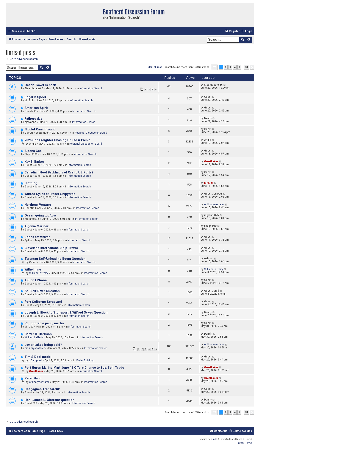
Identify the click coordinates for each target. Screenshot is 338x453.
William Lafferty (38, 273)
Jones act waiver (37, 237)
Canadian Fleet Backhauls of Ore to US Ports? (59, 172)
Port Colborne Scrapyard (43, 302)
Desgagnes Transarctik (42, 389)
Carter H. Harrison (38, 334)
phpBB (214, 439)
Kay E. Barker (34, 162)
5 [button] (239, 67)
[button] (214, 67)
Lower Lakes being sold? (43, 345)
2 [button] (225, 67)
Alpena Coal (33, 151)
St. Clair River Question (42, 291)
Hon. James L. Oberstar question (49, 400)
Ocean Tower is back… (41, 85)
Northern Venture (38, 205)
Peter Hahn (33, 378)
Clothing (31, 183)
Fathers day (33, 119)
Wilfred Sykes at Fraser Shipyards (50, 194)
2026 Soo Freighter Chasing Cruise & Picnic (57, 140)
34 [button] (246, 67)
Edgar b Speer (35, 97)
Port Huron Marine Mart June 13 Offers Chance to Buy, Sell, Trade (74, 368)
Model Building (85, 360)
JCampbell (35, 360)
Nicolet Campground (40, 129)
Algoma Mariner (37, 226)
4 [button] (234, 67)
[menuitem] (31, 31)
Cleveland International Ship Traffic (51, 248)
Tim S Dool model (38, 357)
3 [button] (230, 67)
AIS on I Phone (36, 280)
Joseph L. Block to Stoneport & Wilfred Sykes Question (66, 312)
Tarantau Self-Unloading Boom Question (55, 259)
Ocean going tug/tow (40, 215)
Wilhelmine (33, 269)
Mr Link (208, 182)
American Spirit (36, 108)
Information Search (91, 88)
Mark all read (155, 67)
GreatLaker (211, 161)
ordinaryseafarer (214, 204)
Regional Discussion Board (91, 132)
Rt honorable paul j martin (44, 323)
